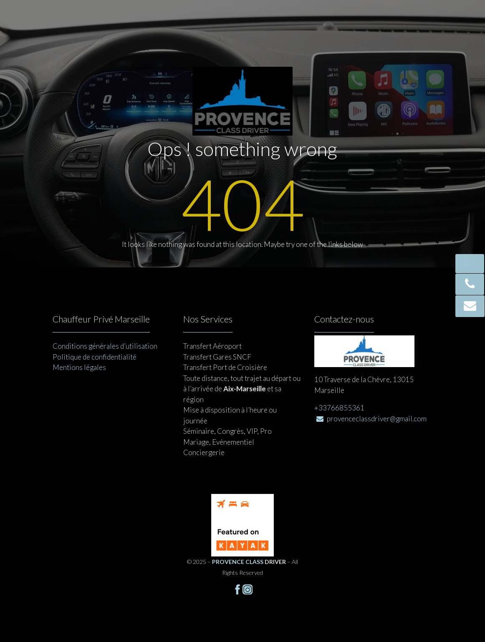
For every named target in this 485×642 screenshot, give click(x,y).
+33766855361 (339, 407)
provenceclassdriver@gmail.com (371, 418)
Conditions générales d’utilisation (105, 346)
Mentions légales (79, 367)
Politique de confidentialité (94, 356)
